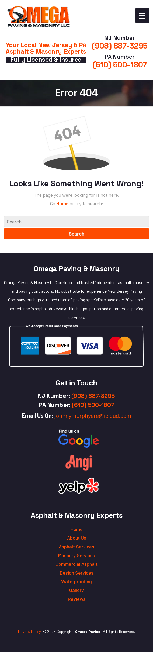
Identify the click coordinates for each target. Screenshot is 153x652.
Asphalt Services (76, 547)
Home (63, 203)
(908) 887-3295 (120, 46)
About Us (76, 538)
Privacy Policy (29, 631)
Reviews (76, 599)
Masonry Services (76, 555)
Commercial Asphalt (76, 564)
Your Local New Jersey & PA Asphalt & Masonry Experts (46, 48)
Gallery (76, 590)
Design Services (76, 573)
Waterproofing (76, 581)
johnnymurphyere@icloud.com (93, 415)
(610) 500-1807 (120, 65)
